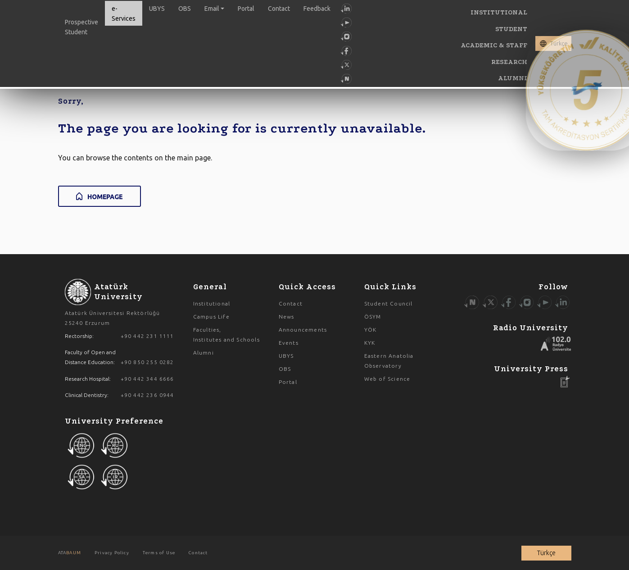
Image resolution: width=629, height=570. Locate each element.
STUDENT (511, 29)
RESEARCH (509, 62)
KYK (370, 343)
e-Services (124, 13)
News (286, 316)
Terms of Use (159, 552)
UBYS (157, 8)
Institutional (212, 303)
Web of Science (387, 379)
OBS (184, 8)
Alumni (203, 353)
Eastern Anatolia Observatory (389, 361)
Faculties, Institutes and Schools (226, 334)
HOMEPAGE (104, 197)
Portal (246, 8)
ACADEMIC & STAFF (494, 45)
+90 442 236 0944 (147, 395)
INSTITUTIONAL (499, 12)
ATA (69, 552)
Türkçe (559, 43)
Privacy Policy (112, 552)
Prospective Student (81, 27)
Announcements (303, 330)
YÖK (370, 330)
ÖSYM (372, 316)
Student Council (388, 303)
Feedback (316, 8)
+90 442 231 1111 (147, 336)
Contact (279, 8)
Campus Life (211, 316)
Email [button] (211, 8)
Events (289, 343)
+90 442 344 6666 (147, 379)
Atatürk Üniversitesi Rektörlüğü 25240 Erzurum (112, 318)
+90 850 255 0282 (147, 362)
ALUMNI (512, 78)
